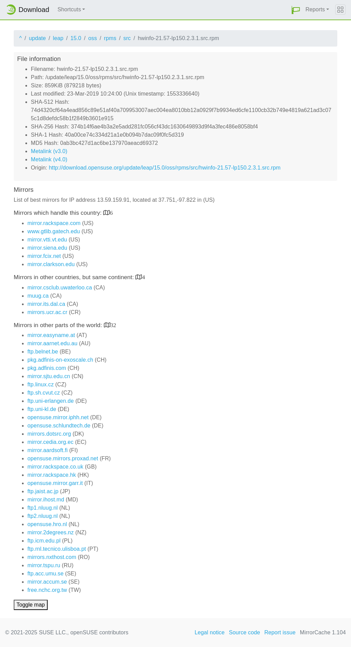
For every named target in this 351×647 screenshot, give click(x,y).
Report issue (279, 632)
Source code (244, 632)
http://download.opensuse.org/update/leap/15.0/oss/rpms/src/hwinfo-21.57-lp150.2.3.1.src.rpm (164, 168)
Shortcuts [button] (69, 9)
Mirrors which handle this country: (58, 213)
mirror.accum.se (47, 582)
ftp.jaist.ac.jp (42, 491)
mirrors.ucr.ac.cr (47, 312)
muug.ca (38, 296)
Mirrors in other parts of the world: (59, 325)
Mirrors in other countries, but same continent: (74, 277)
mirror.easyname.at (51, 335)
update (37, 38)
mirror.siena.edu (47, 248)
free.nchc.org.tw (47, 590)
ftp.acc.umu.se (45, 573)
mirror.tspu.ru (43, 565)
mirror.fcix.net (44, 256)
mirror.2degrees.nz (50, 532)
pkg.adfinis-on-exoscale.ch (60, 360)
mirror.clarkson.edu (51, 264)
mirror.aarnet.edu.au (52, 343)
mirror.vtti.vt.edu (47, 239)
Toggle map (30, 605)
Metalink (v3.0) (49, 151)
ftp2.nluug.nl (42, 516)
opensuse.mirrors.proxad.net (62, 458)
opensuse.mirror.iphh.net (58, 417)
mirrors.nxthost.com (51, 557)
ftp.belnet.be (42, 351)
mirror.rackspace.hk (51, 475)
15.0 (75, 38)
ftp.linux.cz (40, 384)
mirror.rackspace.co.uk (55, 467)
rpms (110, 38)
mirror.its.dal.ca (46, 304)
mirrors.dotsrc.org (49, 434)
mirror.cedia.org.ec (50, 442)
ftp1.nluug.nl (42, 508)
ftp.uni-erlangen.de (50, 401)
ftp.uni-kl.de (41, 409)
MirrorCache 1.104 (323, 632)
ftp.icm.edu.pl (44, 541)
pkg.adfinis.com (46, 368)
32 (113, 325)
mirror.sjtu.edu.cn (48, 376)
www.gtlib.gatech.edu (53, 231)
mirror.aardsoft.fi (47, 450)
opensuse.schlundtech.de (58, 425)
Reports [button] (315, 9)
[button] (296, 10)
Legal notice (210, 632)
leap (58, 38)
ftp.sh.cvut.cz (43, 393)
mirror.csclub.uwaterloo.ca (59, 287)
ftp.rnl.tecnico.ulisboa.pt (56, 549)
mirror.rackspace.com (54, 223)
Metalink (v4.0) (49, 159)
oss (92, 38)
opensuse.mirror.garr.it (55, 483)
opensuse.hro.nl (47, 524)
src (127, 38)
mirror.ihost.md (45, 499)
